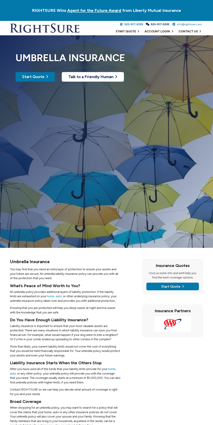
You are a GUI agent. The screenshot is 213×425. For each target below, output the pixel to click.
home (50, 296)
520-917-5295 (131, 24)
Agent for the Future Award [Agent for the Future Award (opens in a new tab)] (94, 10)
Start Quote (35, 76)
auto (59, 296)
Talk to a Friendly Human (92, 76)
